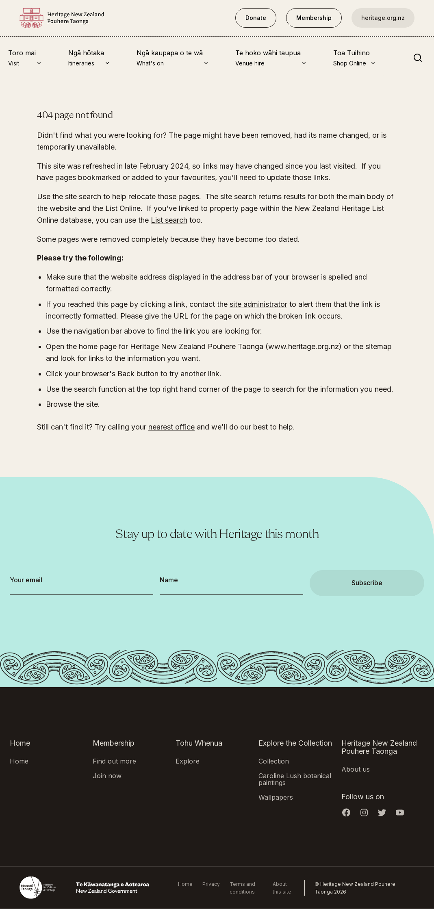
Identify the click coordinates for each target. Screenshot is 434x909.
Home (19, 761)
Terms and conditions (242, 888)
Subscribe (367, 583)
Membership (314, 17)
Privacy (211, 884)
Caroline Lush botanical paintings (294, 779)
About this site (282, 888)
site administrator (258, 304)
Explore (188, 761)
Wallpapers (275, 797)
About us (355, 769)
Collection (273, 761)
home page (98, 346)
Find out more (114, 761)
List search (169, 220)
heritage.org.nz (383, 17)
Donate (255, 17)
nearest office (171, 427)
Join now (107, 775)
